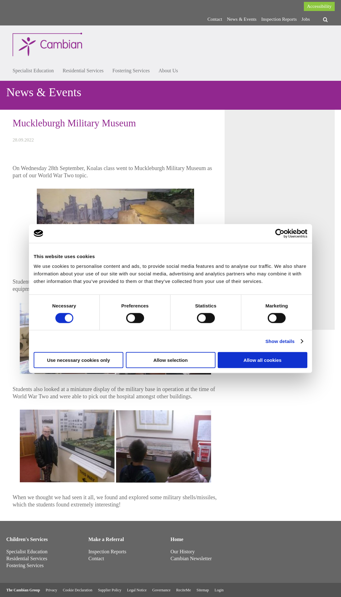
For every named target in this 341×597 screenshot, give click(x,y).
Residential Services (83, 70)
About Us (168, 70)
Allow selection (170, 360)
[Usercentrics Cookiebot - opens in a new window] (279, 233)
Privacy (51, 590)
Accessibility (319, 6)
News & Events (241, 19)
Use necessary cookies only (78, 360)
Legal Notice (137, 590)
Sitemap (203, 590)
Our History (182, 551)
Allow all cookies (262, 360)
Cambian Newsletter (191, 558)
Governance (161, 590)
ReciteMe (183, 590)
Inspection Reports (279, 19)
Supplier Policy (109, 590)
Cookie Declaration (77, 590)
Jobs (305, 19)
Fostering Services (131, 70)
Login (219, 590)
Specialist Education (33, 70)
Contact (215, 19)
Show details (280, 341)
